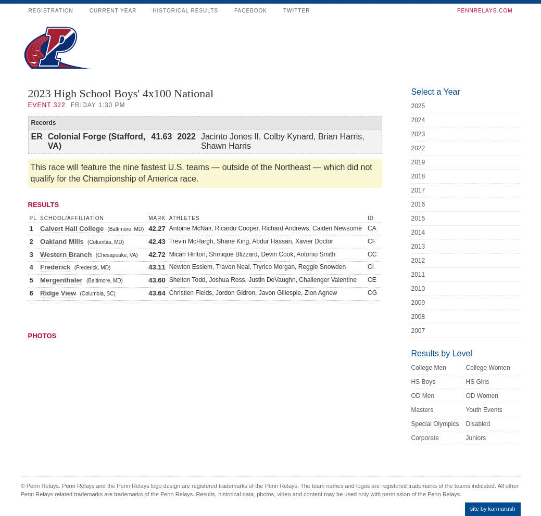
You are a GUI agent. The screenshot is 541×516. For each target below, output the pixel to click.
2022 (418, 148)
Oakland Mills (62, 242)
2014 (418, 232)
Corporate (425, 438)
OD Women (482, 395)
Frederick (55, 267)
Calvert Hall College (72, 229)
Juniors (476, 438)
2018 (418, 176)
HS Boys (423, 381)
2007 (418, 330)
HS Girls (477, 381)
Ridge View (58, 293)
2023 (418, 134)
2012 (418, 260)
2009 (418, 302)
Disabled (478, 424)
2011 (418, 274)
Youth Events (484, 410)
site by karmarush (492, 509)
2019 (418, 162)
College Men (428, 367)
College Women (488, 367)
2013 (418, 246)
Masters (422, 410)
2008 (418, 316)
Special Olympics (435, 424)
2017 (418, 190)
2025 (418, 106)
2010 (418, 288)
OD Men (423, 395)
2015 (418, 218)
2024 (418, 120)
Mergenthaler (61, 280)
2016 (418, 204)
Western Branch (66, 255)
